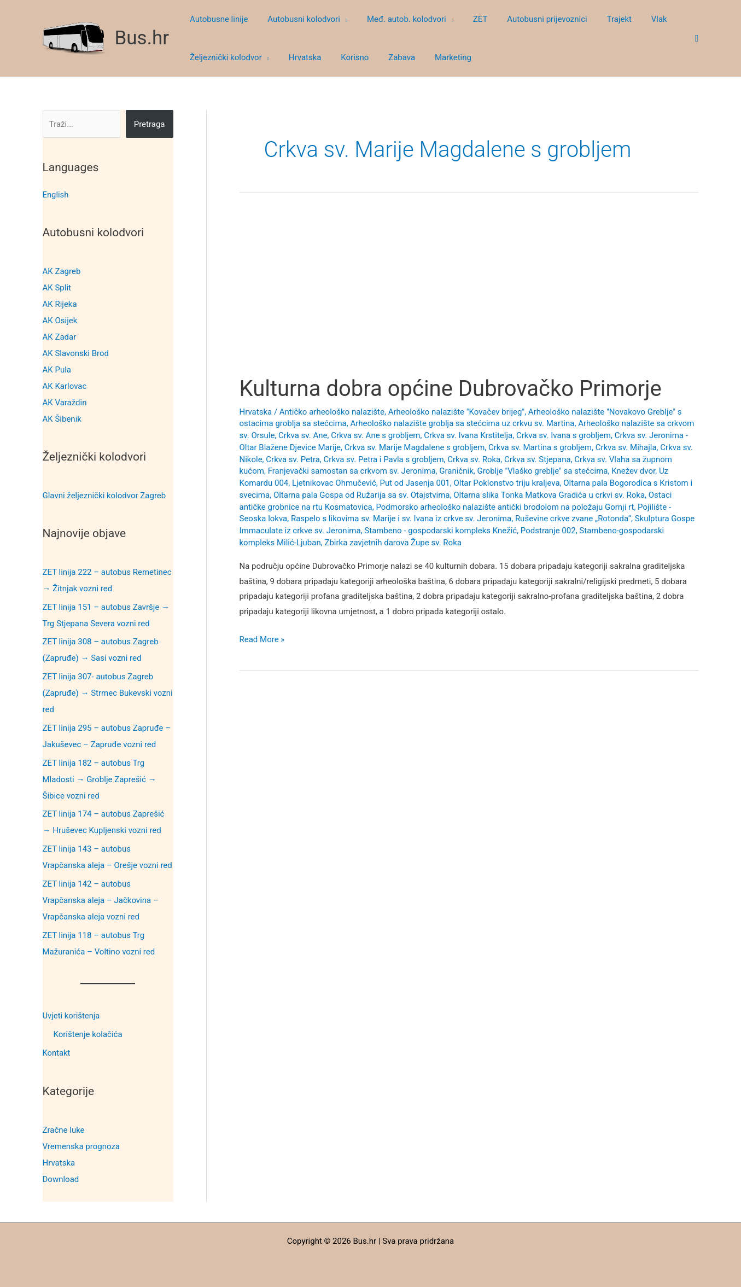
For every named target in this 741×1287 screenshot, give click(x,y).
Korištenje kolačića (88, 1034)
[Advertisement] (469, 294)
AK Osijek (60, 320)
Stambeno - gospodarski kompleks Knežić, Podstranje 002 (469, 530)
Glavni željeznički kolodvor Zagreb (104, 495)
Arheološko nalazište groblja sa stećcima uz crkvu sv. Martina (462, 423)
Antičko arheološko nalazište (331, 412)
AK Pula (57, 370)
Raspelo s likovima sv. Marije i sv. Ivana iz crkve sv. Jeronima (401, 518)
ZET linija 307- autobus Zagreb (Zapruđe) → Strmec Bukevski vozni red (108, 693)
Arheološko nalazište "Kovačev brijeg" (456, 412)
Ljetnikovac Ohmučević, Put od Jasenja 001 (371, 483)
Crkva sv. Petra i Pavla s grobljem (384, 459)
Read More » (262, 640)
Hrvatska (59, 1161)
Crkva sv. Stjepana (537, 459)
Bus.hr (142, 38)
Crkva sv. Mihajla (626, 447)
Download (61, 1178)
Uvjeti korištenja (72, 1015)
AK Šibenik (62, 419)
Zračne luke (64, 1128)
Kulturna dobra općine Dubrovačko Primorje (451, 388)
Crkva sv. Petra (293, 459)
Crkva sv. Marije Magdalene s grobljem (415, 447)
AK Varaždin (65, 402)
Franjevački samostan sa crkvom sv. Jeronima (352, 471)
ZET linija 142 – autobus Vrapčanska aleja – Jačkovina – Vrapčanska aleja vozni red (101, 899)
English (56, 195)
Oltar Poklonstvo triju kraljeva (506, 483)
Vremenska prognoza (81, 1145)
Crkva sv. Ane (302, 435)
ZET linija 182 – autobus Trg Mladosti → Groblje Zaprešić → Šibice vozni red (99, 779)
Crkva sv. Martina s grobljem (540, 447)
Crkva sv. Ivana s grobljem (563, 435)
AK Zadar (60, 337)
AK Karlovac (65, 386)
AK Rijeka (60, 304)
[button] (338, 19)
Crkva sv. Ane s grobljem (375, 435)
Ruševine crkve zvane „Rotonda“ (573, 518)
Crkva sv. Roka (473, 459)
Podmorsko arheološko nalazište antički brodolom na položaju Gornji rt (505, 507)
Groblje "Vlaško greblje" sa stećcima (542, 471)
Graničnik (456, 471)
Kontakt (57, 1052)
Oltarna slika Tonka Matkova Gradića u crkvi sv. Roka (549, 495)
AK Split (57, 288)
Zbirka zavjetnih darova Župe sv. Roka (392, 543)
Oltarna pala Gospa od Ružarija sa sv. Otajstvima (361, 495)
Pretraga (149, 124)
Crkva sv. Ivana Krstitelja (468, 435)
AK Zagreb (62, 271)
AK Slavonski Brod (76, 353)
